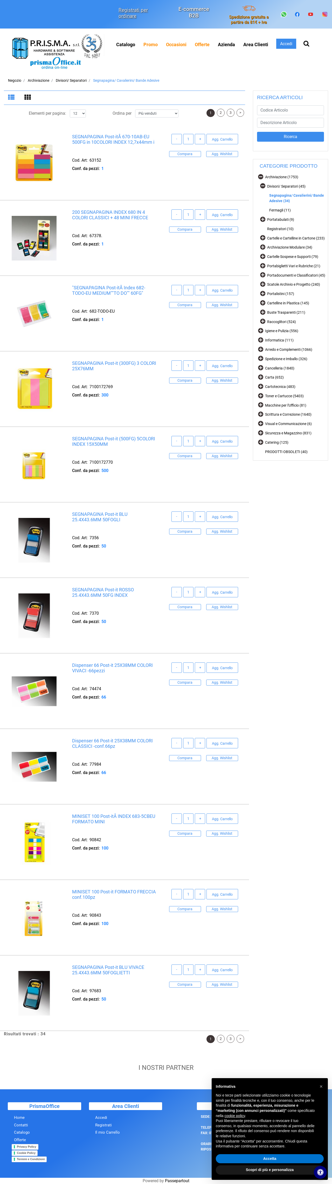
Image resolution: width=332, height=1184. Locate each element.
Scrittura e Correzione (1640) (288, 414)
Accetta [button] (269, 1158)
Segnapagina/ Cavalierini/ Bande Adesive (126, 80)
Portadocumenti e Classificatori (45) (296, 275)
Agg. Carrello (222, 140)
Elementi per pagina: (47, 113)
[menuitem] (150, 44)
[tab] (12, 98)
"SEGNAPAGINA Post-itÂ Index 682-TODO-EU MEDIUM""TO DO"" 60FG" (108, 290)
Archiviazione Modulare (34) (289, 247)
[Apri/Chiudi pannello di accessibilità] (320, 1172)
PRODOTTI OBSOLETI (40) (286, 452)
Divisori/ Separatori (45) (286, 186)
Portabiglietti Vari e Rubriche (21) (293, 266)
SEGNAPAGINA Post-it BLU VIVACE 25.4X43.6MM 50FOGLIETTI (108, 970)
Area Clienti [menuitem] (255, 44)
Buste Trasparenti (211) (286, 312)
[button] (290, 137)
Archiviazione (38, 80)
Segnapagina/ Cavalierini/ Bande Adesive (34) (296, 198)
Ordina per (122, 113)
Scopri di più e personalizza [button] (270, 1170)
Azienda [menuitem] (226, 44)
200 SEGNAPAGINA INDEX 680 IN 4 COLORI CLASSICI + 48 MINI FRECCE (110, 215)
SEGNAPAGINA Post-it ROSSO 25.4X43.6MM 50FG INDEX (103, 592)
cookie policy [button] (234, 1116)
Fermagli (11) (280, 210)
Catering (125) (276, 442)
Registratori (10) (280, 229)
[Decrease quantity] (176, 139)
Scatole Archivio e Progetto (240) (293, 284)
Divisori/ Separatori (71, 80)
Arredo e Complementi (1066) (288, 349)
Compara (184, 154)
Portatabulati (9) (280, 219)
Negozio (14, 80)
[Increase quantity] (200, 139)
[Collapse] (261, 176)
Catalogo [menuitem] (125, 44)
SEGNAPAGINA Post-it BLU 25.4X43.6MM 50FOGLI (100, 517)
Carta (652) (274, 377)
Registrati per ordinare (133, 13)
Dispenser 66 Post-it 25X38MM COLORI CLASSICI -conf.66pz (112, 743)
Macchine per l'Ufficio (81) (285, 405)
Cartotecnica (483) (280, 387)
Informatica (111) (279, 340)
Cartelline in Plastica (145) (288, 303)
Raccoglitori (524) (281, 322)
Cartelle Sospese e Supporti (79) (292, 257)
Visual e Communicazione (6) (288, 424)
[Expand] (263, 219)
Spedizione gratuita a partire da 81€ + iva (249, 19)
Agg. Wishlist (222, 154)
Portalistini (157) (280, 294)
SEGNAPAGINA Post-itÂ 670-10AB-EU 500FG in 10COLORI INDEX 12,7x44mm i (113, 139)
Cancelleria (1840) (279, 368)
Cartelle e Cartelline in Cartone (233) (296, 238)
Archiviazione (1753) (281, 177)
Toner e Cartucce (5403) (284, 396)
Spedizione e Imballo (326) (286, 359)
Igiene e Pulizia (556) (281, 331)
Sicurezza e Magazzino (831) (288, 433)
